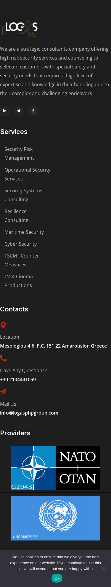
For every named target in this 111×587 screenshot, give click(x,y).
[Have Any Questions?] (3, 358)
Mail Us (8, 404)
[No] (104, 568)
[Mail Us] (3, 392)
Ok (56, 578)
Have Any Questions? (23, 370)
